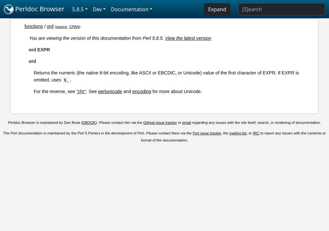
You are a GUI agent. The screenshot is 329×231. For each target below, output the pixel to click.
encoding (141, 91)
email (186, 122)
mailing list (238, 133)
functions (33, 26)
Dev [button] (97, 9)
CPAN (74, 27)
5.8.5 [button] (78, 9)
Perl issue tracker (207, 133)
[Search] (281, 9)
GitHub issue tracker (160, 122)
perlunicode (110, 91)
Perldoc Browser (34, 9)
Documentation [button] (129, 9)
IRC (256, 133)
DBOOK (89, 122)
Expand (217, 9)
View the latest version (188, 38)
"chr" (81, 91)
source (61, 27)
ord (50, 26)
